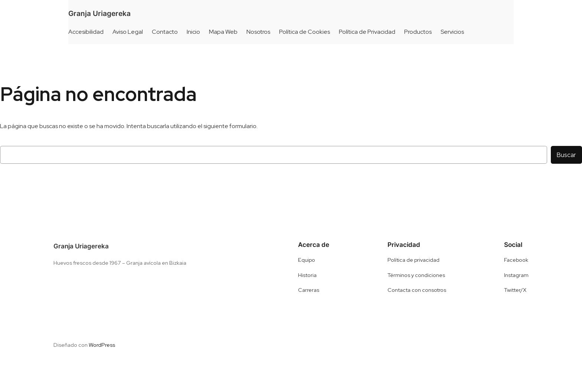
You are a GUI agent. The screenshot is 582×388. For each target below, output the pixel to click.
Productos (418, 32)
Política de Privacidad (367, 32)
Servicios (452, 32)
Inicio (193, 32)
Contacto (165, 32)
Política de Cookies (304, 32)
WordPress (102, 344)
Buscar (566, 155)
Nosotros (258, 32)
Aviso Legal (127, 32)
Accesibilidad (86, 32)
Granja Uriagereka (99, 13)
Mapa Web (223, 32)
